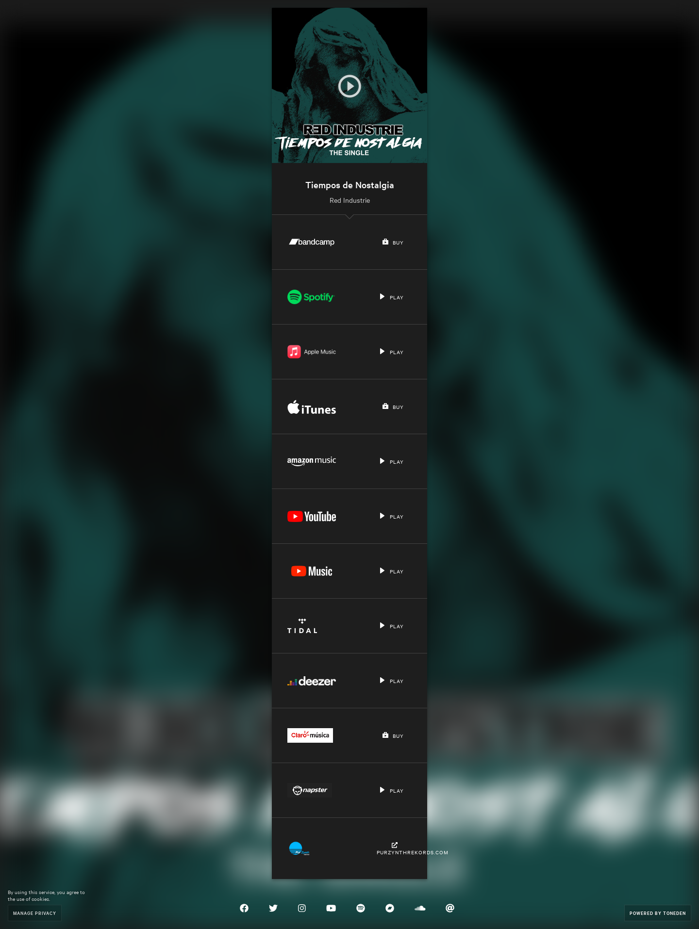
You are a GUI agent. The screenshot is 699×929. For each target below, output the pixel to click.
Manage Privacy (34, 912)
